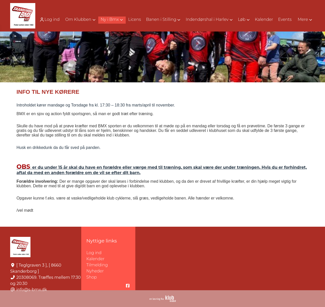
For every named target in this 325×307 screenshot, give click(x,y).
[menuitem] (50, 19)
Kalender (95, 258)
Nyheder (95, 271)
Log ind (49, 20)
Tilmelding (97, 265)
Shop (91, 277)
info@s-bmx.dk (31, 289)
